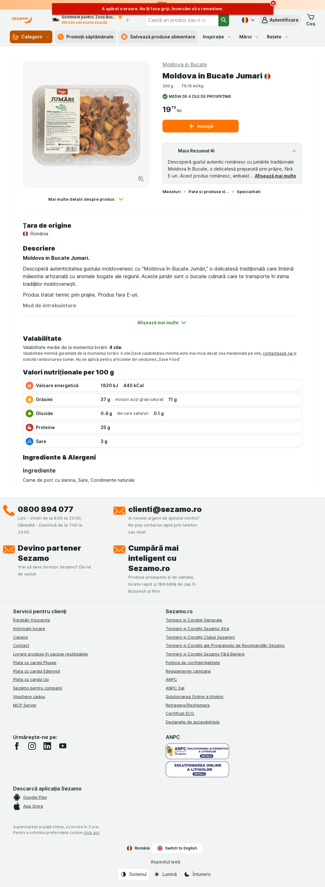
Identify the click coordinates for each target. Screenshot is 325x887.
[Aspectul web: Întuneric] (197, 874)
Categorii (31, 37)
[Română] (247, 20)
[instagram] (32, 746)
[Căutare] (223, 20)
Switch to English (177, 848)
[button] (279, 20)
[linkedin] (47, 746)
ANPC (171, 679)
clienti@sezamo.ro (165, 509)
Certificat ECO (180, 713)
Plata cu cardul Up (31, 679)
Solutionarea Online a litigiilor (195, 696)
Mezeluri (171, 191)
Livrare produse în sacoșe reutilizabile (50, 653)
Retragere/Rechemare (188, 705)
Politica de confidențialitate (193, 662)
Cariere (20, 637)
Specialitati (249, 191)
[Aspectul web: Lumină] (165, 874)
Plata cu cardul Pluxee (34, 662)
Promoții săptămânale (85, 37)
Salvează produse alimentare (158, 37)
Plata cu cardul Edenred (36, 671)
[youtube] (62, 746)
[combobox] (181, 20)
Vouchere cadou (29, 696)
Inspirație (217, 36)
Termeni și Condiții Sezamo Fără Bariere (205, 653)
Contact (21, 645)
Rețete (278, 36)
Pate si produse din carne (209, 191)
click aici (91, 832)
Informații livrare (29, 628)
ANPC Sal (175, 687)
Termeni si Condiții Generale (194, 619)
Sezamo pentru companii (37, 687)
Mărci (249, 36)
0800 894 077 (45, 509)
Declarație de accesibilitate (193, 721)
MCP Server (24, 705)
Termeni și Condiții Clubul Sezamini (200, 637)
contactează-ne (278, 353)
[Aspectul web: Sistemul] (133, 874)
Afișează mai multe (275, 175)
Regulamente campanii (188, 671)
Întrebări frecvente (31, 619)
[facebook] (17, 746)
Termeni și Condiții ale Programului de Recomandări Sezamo (225, 645)
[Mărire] (141, 179)
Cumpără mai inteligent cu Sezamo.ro (153, 558)
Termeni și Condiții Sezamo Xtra (197, 628)
